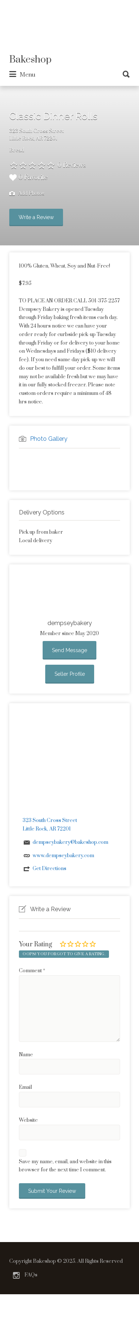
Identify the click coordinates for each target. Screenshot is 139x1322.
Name (26, 1054)
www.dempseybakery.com (63, 855)
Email (25, 1087)
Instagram (16, 1275)
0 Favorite (28, 178)
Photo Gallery (48, 438)
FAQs (30, 1275)
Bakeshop (30, 60)
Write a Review (36, 217)
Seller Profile (69, 674)
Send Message (69, 650)
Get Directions (49, 868)
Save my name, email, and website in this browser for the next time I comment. (65, 1166)
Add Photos (26, 194)
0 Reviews (71, 165)
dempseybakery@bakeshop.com (70, 842)
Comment (32, 970)
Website (28, 1120)
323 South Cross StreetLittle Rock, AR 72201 (36, 135)
